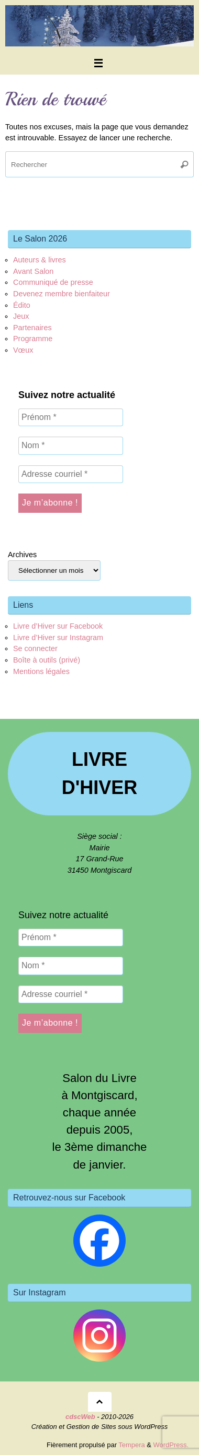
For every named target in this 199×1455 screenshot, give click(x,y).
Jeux (21, 316)
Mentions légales (41, 671)
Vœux (23, 350)
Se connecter (35, 648)
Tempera (131, 1445)
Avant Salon (33, 271)
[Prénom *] (70, 417)
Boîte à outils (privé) (46, 660)
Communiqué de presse (53, 282)
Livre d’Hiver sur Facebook (58, 626)
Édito (21, 305)
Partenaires (32, 327)
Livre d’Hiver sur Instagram (58, 637)
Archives (22, 554)
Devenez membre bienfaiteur (61, 294)
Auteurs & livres (39, 260)
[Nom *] (70, 445)
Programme (32, 338)
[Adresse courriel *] (70, 474)
